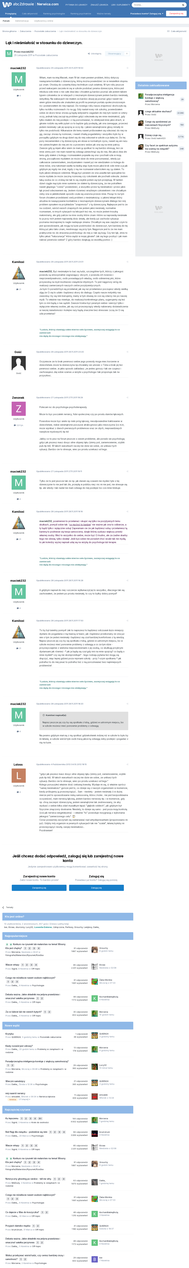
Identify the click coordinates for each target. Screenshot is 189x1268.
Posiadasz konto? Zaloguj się (146, 13)
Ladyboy (88, 892)
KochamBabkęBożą (108, 958)
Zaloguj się (96, 853)
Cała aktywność (30, 13)
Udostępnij (94, 53)
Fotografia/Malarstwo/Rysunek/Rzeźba (24, 919)
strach (33, 1227)
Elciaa (11, 892)
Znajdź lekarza (99, 4)
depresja (98, 1227)
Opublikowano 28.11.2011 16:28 (57, 556)
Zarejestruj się (176, 13)
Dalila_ (96, 892)
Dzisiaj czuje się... (154, 135)
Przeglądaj (10, 15)
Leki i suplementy (120, 4)
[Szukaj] (148, 4)
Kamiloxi (18, 251)
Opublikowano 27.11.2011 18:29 (57, 376)
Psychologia (38, 947)
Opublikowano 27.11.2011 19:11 (56, 450)
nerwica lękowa (121, 1227)
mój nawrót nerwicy (15, 1051)
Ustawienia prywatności (108, 1252)
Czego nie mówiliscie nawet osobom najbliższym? (30, 941)
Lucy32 (29, 892)
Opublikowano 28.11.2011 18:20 (57, 672)
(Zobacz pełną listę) (59, 889)
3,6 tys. (19, 404)
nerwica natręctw (59, 1227)
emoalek (16, 1054)
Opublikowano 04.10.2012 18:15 (59, 733)
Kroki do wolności (40, 1079)
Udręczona (58, 892)
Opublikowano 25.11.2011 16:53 (57, 68)
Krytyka (9, 993)
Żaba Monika (105, 942)
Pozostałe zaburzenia (46, 55)
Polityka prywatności (82, 1252)
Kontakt (127, 1252)
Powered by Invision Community (94, 1262)
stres (26, 1227)
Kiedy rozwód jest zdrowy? (19, 1005)
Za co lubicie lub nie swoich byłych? (23, 972)
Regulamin (63, 1252)
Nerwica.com (48, 4)
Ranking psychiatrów (81, 13)
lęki (87, 1227)
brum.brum (104, 1088)
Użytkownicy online (43, 21)
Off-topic (35, 931)
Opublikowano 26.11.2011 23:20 (57, 334)
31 (18, 278)
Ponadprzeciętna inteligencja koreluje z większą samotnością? (37, 1020)
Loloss (18, 733)
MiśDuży (16, 1134)
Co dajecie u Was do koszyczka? (22, 1162)
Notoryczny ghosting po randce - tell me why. (28, 1131)
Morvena (16, 916)
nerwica (13, 1227)
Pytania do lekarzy (76, 4)
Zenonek (18, 376)
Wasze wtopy (12, 928)
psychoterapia (77, 1227)
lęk (109, 1227)
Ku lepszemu (12, 1076)
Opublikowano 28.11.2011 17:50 (57, 596)
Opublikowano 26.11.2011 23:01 (57, 251)
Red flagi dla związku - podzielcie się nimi (26, 1088)
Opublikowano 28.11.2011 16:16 (57, 490)
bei (5, 892)
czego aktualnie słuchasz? (158, 111)
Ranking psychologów (54, 13)
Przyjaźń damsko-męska (18, 1174)
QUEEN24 (16, 996)
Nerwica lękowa (47, 1054)
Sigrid (14, 931)
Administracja (22, 21)
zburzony (20, 892)
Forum (6, 21)
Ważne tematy (104, 13)
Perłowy (69, 892)
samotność (43, 1227)
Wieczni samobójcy (15, 1039)
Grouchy (78, 892)
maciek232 (27, 51)
